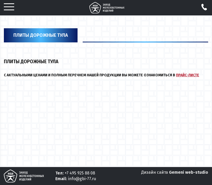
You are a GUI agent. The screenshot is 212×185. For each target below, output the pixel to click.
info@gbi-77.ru (82, 178)
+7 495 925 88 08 (80, 173)
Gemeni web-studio (188, 172)
